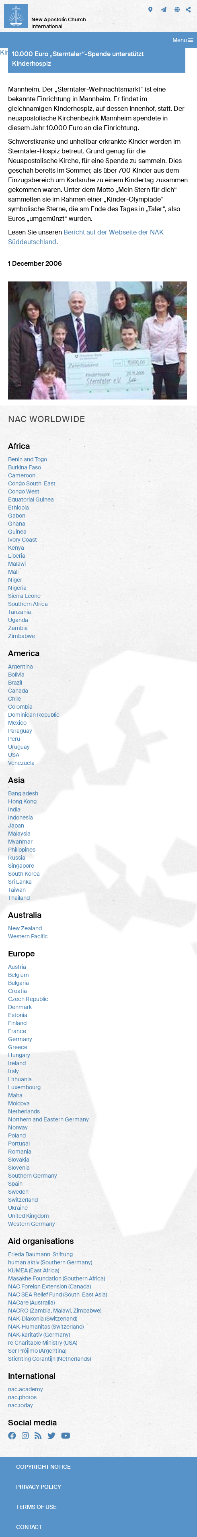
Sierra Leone (24, 595)
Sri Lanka (20, 881)
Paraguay (20, 730)
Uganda (18, 620)
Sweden (18, 1191)
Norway (18, 1127)
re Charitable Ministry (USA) (42, 1342)
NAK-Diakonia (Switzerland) (42, 1318)
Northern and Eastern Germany (48, 1119)
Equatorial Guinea (31, 499)
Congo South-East (31, 483)
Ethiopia (18, 507)
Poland (17, 1135)
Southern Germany (32, 1175)
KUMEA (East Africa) (33, 1270)
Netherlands (24, 1111)
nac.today (20, 1405)
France (17, 1031)
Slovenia (19, 1167)
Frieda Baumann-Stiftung (40, 1254)
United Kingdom (28, 1215)
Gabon (16, 515)
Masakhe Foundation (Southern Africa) (56, 1278)
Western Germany (31, 1223)
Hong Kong (22, 801)
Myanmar (20, 841)
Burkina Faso (24, 467)
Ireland (17, 1063)
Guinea (17, 531)
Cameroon (21, 475)
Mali (13, 571)
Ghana (16, 523)
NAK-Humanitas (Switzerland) (46, 1326)
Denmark (20, 1007)
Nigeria (17, 587)
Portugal (19, 1143)
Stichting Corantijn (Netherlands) (49, 1358)
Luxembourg (24, 1087)
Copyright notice (43, 1466)
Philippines (21, 849)
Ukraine (18, 1207)
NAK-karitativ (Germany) (39, 1334)
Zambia (18, 628)
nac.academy (25, 1389)
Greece (17, 1047)
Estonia (17, 1015)
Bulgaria (18, 983)
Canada (18, 690)
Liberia (16, 555)
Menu (182, 40)
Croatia (17, 991)
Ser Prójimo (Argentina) (37, 1350)
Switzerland (23, 1199)
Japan (16, 825)
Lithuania (20, 1079)
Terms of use (36, 1506)
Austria (17, 966)
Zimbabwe (21, 636)
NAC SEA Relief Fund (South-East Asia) (57, 1294)
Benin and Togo (27, 459)
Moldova (19, 1103)
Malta (15, 1095)
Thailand (19, 897)
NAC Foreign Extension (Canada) (49, 1286)
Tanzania (19, 612)
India (14, 809)
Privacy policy (38, 1486)
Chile (14, 698)
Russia (16, 857)
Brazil (15, 682)
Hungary (19, 1055)
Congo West (23, 491)
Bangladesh (23, 793)
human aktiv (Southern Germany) (50, 1262)
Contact (29, 1527)
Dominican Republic (34, 714)
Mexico (17, 722)
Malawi (17, 563)
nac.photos (22, 1397)
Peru (14, 738)
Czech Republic (28, 999)
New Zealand (25, 928)
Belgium (18, 974)
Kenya (16, 547)
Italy (13, 1071)
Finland (17, 1023)
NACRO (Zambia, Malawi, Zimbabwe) (54, 1310)
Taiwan (17, 889)
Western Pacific (28, 936)
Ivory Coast (22, 539)
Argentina (20, 666)
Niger (15, 579)
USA (13, 754)
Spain (15, 1183)
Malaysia (19, 833)
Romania (19, 1151)
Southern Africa (28, 603)
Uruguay (19, 746)
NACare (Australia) (31, 1302)
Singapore (21, 865)
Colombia (20, 706)
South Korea (24, 873)
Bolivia (16, 674)
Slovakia (18, 1159)
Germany (20, 1039)
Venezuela (21, 762)
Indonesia (20, 817)
